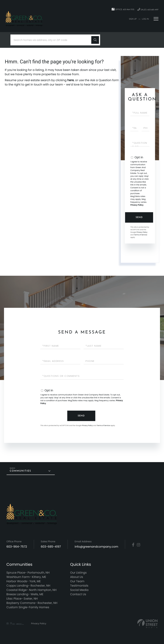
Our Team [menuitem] (77, 581)
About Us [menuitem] (76, 577)
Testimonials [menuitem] (79, 586)
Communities (20, 471)
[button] (95, 40)
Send (139, 217)
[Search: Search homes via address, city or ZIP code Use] (52, 40)
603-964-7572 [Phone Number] (16, 547)
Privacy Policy (136, 205)
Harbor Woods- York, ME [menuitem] (23, 581)
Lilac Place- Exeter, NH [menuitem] (22, 599)
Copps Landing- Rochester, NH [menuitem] (28, 586)
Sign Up (133, 19)
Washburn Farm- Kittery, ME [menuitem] (26, 577)
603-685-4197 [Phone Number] (51, 547)
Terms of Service (140, 235)
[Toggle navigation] (156, 18)
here (70, 80)
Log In (145, 19)
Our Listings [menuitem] (78, 573)
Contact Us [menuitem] (78, 594)
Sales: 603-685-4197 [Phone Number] (147, 9)
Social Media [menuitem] (79, 590)
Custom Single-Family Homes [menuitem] (27, 607)
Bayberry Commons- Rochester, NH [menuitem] (31, 603)
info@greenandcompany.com (96, 547)
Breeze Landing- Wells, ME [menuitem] (24, 594)
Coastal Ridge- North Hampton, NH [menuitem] (31, 590)
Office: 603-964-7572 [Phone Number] (123, 9)
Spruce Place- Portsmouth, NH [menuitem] (27, 573)
